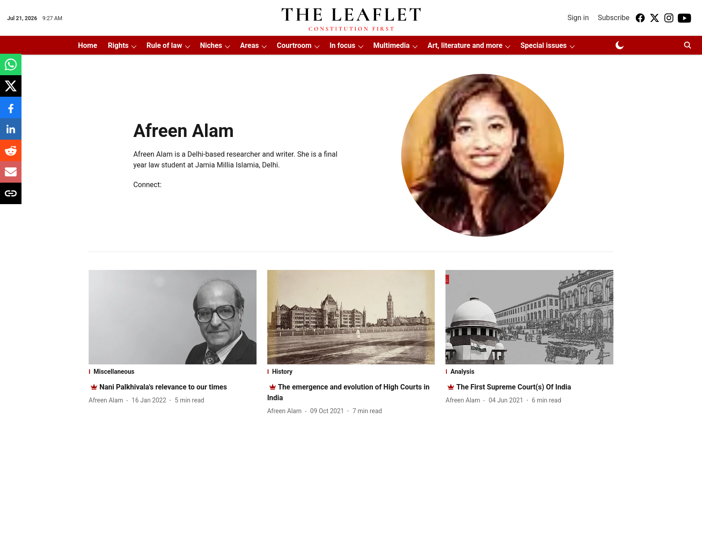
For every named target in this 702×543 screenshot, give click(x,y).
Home (87, 45)
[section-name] (173, 371)
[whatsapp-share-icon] (11, 69)
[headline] (163, 387)
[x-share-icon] (11, 90)
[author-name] (108, 400)
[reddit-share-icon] (11, 155)
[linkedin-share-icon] (11, 133)
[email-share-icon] (11, 176)
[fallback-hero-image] (173, 317)
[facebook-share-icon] (11, 112)
